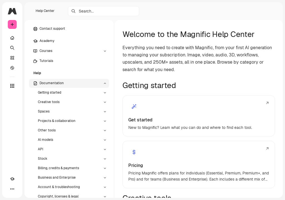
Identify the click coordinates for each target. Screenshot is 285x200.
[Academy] (12, 178)
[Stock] (12, 57)
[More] (12, 188)
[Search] (12, 47)
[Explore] (12, 67)
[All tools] (12, 85)
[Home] (12, 37)
